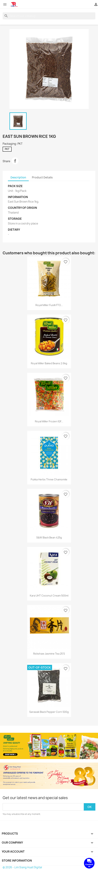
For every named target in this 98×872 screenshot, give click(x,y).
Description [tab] (18, 177)
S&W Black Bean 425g (49, 537)
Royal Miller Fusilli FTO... (49, 305)
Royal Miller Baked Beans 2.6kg (49, 363)
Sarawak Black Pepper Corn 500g (49, 712)
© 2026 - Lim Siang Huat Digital (22, 867)
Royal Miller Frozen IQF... (49, 421)
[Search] (49, 15)
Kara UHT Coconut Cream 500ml (49, 595)
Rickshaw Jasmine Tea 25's (49, 653)
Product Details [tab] (42, 177)
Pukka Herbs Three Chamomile (49, 479)
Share (15, 160)
